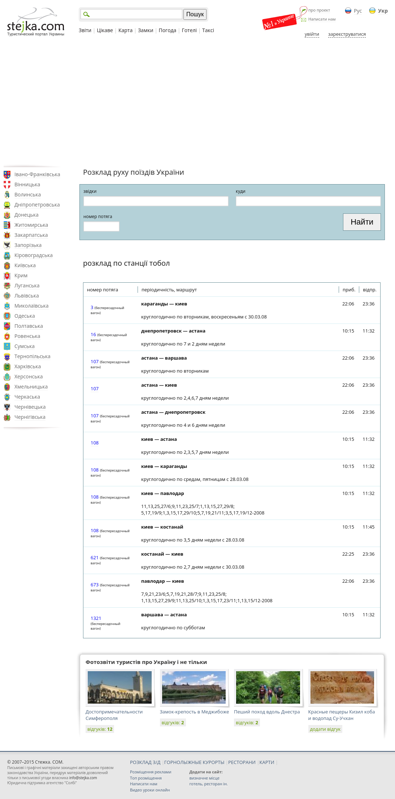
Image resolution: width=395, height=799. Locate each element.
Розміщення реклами (150, 771)
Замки (145, 30)
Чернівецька (29, 406)
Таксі (208, 30)
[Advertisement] (197, 102)
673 (95, 584)
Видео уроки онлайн (150, 790)
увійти (312, 34)
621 (95, 557)
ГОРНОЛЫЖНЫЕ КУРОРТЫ (194, 762)
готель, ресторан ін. (208, 783)
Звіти (85, 30)
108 (95, 442)
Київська (25, 265)
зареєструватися (347, 34)
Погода (168, 30)
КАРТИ (267, 762)
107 (95, 361)
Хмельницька (31, 386)
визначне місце (204, 778)
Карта (125, 30)
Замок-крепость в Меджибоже (194, 711)
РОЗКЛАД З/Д (145, 762)
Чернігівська (29, 416)
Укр (383, 10)
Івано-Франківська (37, 174)
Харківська (27, 366)
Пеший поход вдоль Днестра (267, 711)
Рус (358, 10)
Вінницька (27, 184)
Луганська (27, 285)
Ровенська (27, 336)
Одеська (24, 315)
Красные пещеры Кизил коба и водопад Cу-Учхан (341, 714)
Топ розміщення (146, 778)
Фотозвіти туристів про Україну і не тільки (146, 661)
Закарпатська (31, 234)
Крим (20, 275)
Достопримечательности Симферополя (114, 714)
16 (93, 334)
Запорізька (28, 245)
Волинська (27, 194)
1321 (96, 618)
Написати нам (322, 19)
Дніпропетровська (37, 204)
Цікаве (105, 30)
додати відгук (325, 729)
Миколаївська (31, 305)
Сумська (24, 346)
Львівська (26, 295)
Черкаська (27, 396)
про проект (319, 10)
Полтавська (28, 325)
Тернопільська (32, 356)
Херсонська (28, 376)
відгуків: (99, 729)
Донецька (26, 214)
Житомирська (31, 224)
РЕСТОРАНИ (242, 762)
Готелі (189, 30)
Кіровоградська (33, 255)
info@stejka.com (83, 777)
